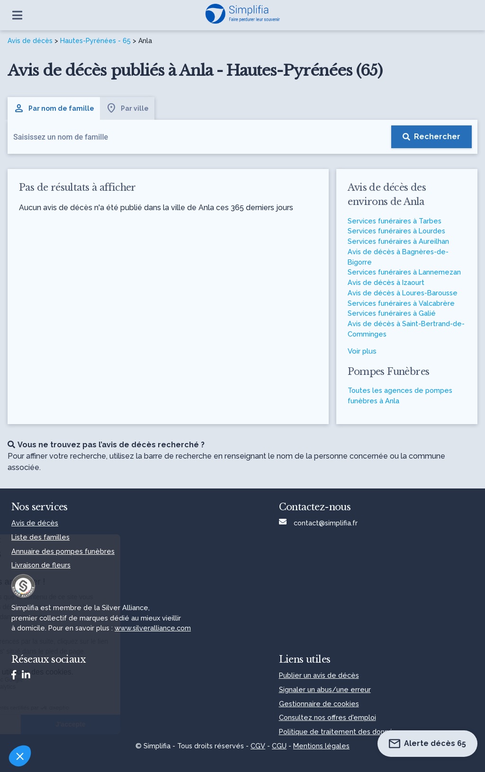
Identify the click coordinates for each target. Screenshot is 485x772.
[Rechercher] (431, 136)
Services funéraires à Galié (392, 313)
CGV (258, 746)
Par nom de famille (53, 108)
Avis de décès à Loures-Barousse (403, 293)
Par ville (127, 108)
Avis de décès (30, 40)
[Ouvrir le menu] (17, 15)
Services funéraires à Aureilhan (398, 241)
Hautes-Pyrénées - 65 (95, 40)
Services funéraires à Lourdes (396, 231)
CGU (279, 746)
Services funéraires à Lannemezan (404, 272)
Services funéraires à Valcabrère (401, 303)
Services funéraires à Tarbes (394, 221)
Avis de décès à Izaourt (386, 282)
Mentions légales (321, 746)
